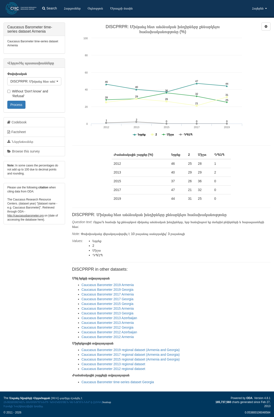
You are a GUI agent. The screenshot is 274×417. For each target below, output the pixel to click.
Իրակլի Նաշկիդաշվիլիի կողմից (23, 406)
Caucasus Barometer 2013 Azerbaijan (109, 318)
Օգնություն (95, 8)
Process (16, 105)
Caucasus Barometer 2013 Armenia (108, 323)
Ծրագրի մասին (121, 8)
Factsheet (16, 132)
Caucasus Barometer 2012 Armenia (108, 337)
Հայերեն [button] (259, 8)
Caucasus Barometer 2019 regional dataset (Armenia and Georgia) (131, 350)
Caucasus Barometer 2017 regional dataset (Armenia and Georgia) (131, 354)
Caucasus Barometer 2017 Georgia (107, 299)
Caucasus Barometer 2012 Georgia (107, 327)
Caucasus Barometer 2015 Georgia (107, 304)
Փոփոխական (17, 74)
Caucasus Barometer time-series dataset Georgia (118, 382)
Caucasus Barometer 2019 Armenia (108, 285)
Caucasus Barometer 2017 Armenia (108, 294)
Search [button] (49, 8)
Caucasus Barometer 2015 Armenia (108, 308)
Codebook (17, 122)
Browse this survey (23, 151)
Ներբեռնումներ (20, 141)
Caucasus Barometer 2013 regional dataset (113, 364)
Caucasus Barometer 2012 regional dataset (113, 369)
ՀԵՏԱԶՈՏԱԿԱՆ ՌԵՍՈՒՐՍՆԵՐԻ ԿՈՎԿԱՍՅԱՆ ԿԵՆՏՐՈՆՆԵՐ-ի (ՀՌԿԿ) (53, 402)
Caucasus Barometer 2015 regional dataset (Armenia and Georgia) (131, 359)
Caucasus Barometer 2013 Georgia (107, 313)
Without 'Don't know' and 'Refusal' (27, 93)
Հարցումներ (72, 8)
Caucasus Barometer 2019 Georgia (107, 289)
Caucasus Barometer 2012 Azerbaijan (109, 332)
